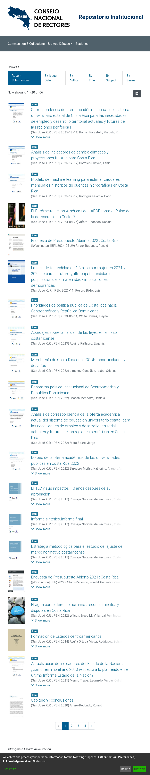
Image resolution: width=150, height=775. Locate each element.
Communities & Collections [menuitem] (26, 44)
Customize (9, 769)
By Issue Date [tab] (51, 78)
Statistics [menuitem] (81, 44)
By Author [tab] (74, 78)
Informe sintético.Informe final (57, 519)
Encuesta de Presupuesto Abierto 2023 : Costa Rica (75, 240)
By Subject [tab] (111, 78)
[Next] (91, 726)
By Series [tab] (131, 78)
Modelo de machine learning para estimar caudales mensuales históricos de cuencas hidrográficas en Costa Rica (79, 185)
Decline (125, 769)
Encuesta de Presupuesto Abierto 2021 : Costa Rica (75, 577)
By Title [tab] (92, 78)
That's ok (139, 769)
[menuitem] (60, 44)
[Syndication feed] (137, 93)
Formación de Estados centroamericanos (66, 636)
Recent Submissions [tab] (21, 78)
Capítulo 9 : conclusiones (52, 700)
